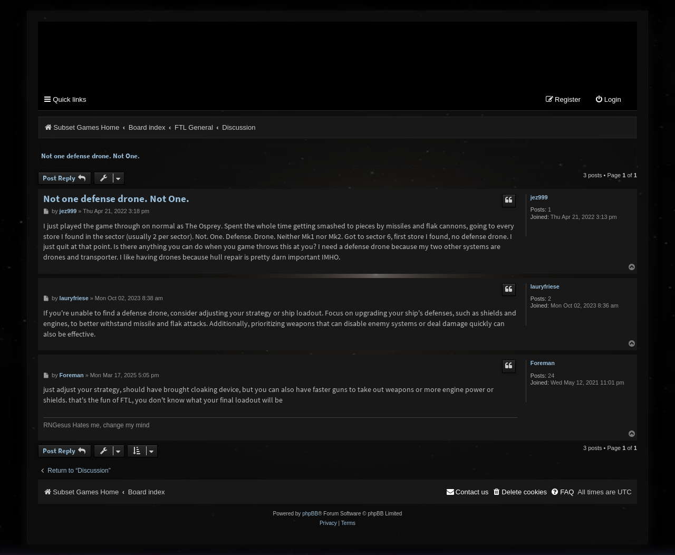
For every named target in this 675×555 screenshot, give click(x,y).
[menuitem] (608, 100)
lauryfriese (545, 286)
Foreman (543, 363)
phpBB (310, 513)
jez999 (539, 197)
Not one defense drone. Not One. (90, 155)
